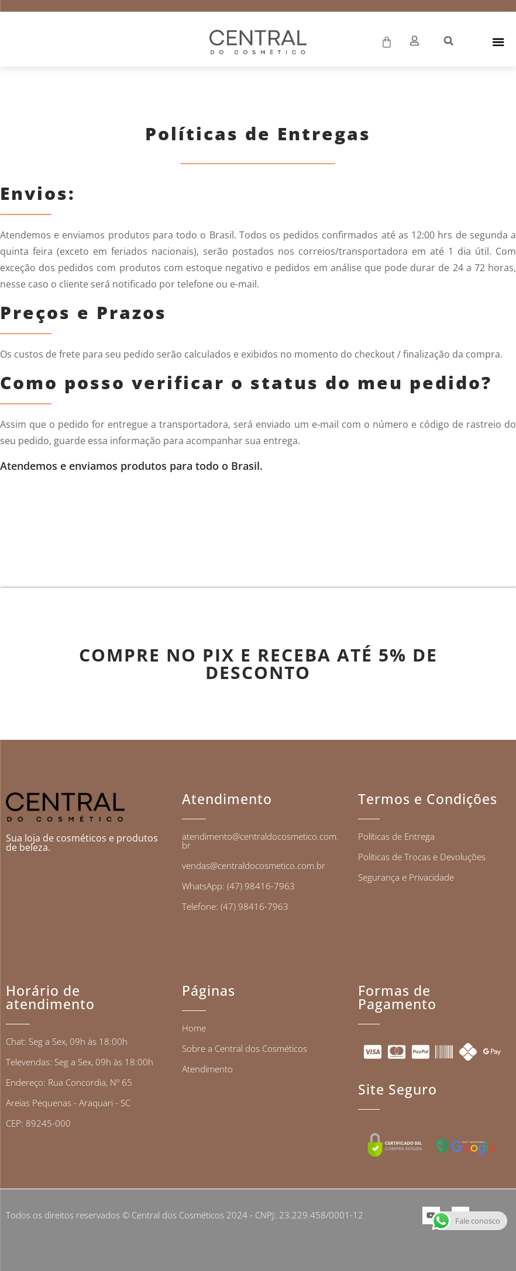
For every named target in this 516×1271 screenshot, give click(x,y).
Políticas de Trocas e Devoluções (422, 857)
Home (194, 1028)
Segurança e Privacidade (406, 877)
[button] (448, 41)
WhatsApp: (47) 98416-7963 (238, 886)
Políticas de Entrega (396, 836)
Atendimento (207, 1069)
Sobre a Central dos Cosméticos (244, 1048)
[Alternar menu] (498, 42)
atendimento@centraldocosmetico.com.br (260, 840)
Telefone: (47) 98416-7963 (235, 906)
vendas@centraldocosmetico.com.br (253, 865)
